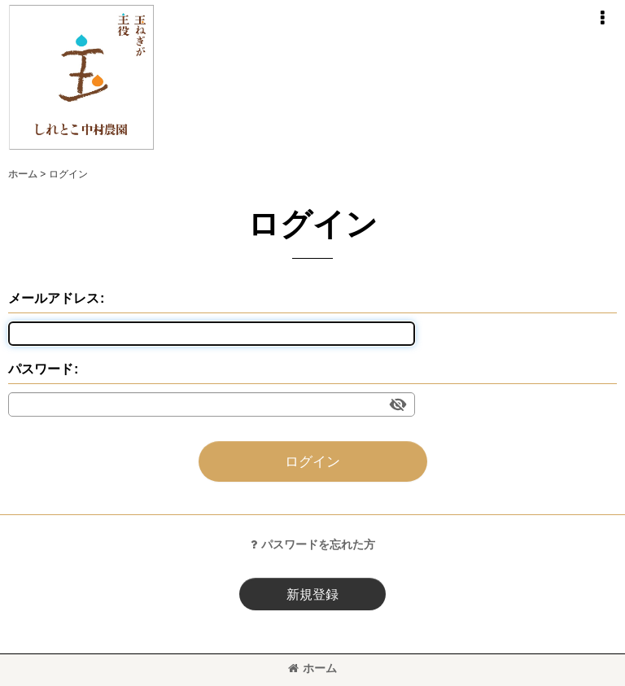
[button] (602, 18)
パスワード (40, 368)
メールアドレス (53, 298)
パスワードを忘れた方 (313, 544)
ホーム (312, 668)
